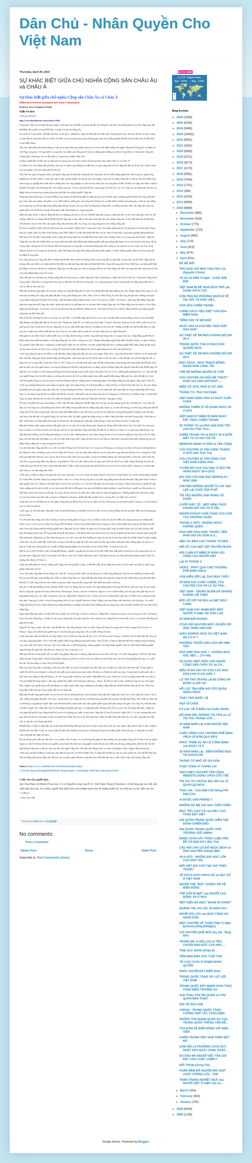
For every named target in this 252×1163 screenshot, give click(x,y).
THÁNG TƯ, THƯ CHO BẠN (198, 392)
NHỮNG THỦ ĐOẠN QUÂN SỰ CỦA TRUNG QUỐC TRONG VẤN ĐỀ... (203, 1020)
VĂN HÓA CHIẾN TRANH (196, 305)
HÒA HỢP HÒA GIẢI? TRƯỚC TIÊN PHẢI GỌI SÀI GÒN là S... (203, 533)
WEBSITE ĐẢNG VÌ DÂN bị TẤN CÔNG (205, 444)
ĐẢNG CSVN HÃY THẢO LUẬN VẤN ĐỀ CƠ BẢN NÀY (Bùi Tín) (203, 840)
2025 (180, 122)
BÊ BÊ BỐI (186, 263)
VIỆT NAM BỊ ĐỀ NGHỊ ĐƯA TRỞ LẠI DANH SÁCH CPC (204, 289)
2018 (180, 162)
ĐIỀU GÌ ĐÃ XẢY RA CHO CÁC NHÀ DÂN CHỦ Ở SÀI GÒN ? (203, 672)
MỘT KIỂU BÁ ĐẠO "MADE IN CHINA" (205, 902)
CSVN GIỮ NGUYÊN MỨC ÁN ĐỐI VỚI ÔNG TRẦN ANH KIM (205, 626)
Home (89, 850)
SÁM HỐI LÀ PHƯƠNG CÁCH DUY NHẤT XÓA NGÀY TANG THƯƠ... (203, 1048)
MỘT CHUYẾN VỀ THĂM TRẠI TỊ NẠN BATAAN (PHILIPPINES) (205, 924)
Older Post (149, 850)
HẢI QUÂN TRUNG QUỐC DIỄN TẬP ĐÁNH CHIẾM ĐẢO (203, 821)
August (185, 235)
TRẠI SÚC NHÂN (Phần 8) (196, 950)
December (187, 212)
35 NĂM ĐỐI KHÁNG (193, 619)
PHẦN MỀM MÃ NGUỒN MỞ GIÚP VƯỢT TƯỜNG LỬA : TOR (202, 1072)
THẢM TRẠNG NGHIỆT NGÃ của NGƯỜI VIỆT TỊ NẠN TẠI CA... (201, 1081)
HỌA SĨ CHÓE (188, 703)
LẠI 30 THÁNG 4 (190, 561)
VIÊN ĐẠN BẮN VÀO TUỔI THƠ (200, 956)
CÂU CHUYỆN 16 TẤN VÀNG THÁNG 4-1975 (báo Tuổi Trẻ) (204, 451)
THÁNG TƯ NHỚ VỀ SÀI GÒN (199, 760)
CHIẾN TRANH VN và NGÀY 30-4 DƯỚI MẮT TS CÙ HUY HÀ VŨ (205, 436)
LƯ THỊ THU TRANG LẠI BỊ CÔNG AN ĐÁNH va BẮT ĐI (204, 681)
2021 (180, 145)
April (184, 258)
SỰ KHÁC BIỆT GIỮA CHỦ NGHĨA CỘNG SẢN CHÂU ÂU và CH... (202, 663)
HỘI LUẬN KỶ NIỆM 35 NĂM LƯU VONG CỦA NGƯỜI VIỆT (202, 554)
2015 (180, 179)
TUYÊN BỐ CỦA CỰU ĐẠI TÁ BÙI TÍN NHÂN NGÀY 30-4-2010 (204, 469)
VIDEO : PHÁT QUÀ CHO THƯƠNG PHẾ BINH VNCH (203, 569)
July (183, 241)
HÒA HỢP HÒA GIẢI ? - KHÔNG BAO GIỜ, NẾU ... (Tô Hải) (204, 653)
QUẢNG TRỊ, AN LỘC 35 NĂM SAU (203, 908)
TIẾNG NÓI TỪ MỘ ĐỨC (195, 320)
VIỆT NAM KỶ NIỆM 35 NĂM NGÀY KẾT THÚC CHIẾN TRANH (203, 418)
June (184, 247)
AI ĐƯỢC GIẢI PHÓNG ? (196, 799)
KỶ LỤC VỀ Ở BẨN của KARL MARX (204, 709)
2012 (180, 196)
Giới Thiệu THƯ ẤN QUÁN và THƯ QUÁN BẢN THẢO (202, 996)
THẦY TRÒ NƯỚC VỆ (193, 698)
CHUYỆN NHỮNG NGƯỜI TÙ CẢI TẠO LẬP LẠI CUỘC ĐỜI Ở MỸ (205, 487)
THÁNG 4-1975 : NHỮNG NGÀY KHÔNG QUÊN (200, 524)
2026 (180, 117)
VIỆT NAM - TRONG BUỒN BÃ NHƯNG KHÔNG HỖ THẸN (205, 593)
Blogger (143, 1141)
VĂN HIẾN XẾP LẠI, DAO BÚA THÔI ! (204, 576)
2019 (180, 156)
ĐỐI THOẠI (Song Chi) (194, 1065)
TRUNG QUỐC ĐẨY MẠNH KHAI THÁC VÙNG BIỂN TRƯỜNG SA (205, 987)
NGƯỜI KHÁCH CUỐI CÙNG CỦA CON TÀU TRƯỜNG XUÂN (205, 515)
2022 (180, 139)
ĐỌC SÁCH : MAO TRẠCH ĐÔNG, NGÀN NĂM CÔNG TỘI (202, 364)
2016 (180, 174)
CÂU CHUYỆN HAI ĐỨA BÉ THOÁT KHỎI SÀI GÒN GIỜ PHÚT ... (203, 379)
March (184, 1090)
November (187, 218)
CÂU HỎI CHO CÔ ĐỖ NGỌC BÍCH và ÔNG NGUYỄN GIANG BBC (205, 849)
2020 (180, 151)
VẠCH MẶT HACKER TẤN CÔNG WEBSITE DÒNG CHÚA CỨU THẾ (204, 773)
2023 (180, 134)
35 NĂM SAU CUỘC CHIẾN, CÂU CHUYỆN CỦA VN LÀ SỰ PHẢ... (202, 584)
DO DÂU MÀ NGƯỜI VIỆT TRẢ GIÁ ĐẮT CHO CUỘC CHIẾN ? (203, 1057)
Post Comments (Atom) (53, 857)
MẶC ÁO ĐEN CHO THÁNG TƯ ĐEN (203, 541)
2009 (180, 1109)
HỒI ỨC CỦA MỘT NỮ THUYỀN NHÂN (205, 547)
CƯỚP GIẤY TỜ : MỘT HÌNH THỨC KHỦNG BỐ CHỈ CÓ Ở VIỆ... (203, 506)
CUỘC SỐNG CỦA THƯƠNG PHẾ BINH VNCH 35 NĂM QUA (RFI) (206, 734)
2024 (180, 128)
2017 (180, 168)
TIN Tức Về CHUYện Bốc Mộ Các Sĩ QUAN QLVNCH (203, 782)
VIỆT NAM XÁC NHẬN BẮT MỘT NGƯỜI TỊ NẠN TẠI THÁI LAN (201, 611)
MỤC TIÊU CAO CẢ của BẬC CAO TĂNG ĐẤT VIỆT (202, 812)
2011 (180, 202)
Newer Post (28, 850)
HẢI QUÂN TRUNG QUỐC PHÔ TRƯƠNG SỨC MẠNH (200, 830)
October (186, 224)
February (186, 1096)
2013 (180, 191)
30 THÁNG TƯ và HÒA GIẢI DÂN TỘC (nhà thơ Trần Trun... (204, 427)
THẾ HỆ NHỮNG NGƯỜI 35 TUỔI (201, 372)
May (183, 252)
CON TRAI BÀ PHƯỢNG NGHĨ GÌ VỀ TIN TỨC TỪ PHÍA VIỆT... (204, 298)
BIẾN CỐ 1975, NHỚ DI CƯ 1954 (201, 386)
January (186, 1102)
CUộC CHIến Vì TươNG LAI (198, 766)
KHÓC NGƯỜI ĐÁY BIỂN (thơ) (199, 971)
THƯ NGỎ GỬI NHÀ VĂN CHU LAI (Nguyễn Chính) (202, 270)
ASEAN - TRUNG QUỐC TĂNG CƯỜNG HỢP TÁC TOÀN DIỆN (202, 1011)
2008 (180, 1114)
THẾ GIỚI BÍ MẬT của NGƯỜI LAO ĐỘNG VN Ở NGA (202, 895)
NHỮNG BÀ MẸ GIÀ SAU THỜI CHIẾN (205, 805)
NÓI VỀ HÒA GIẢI (191, 1004)
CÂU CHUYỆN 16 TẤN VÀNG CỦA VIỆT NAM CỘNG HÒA (202, 460)
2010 (180, 208)
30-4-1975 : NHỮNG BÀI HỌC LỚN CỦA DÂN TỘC (202, 858)
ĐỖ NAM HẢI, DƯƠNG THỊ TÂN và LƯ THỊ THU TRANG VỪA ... (205, 716)
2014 (180, 185)
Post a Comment (36, 842)
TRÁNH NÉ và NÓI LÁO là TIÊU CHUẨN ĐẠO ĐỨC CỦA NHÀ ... (202, 943)
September (188, 229)
